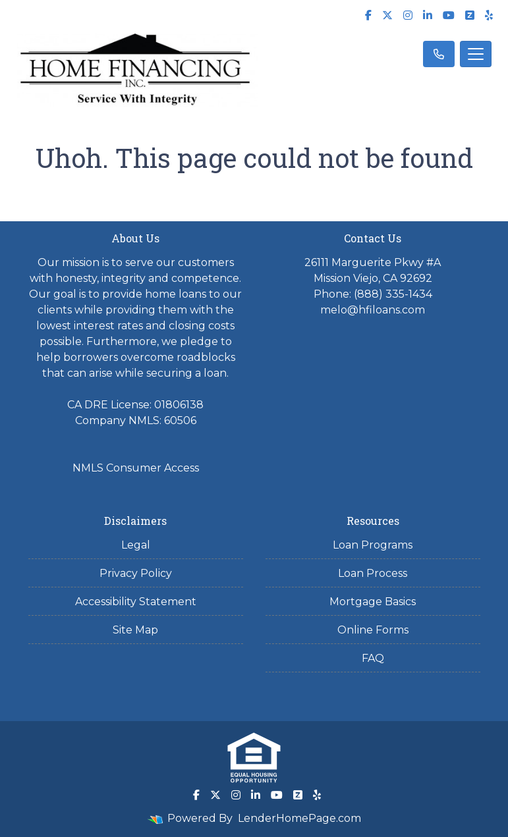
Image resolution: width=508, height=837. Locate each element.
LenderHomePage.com (299, 818)
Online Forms (373, 630)
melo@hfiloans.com (372, 310)
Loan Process (372, 573)
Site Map (135, 630)
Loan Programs (372, 545)
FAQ (373, 658)
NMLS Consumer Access (135, 468)
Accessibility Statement (135, 601)
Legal (135, 545)
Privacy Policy (135, 573)
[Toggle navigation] (476, 54)
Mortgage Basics (372, 601)
